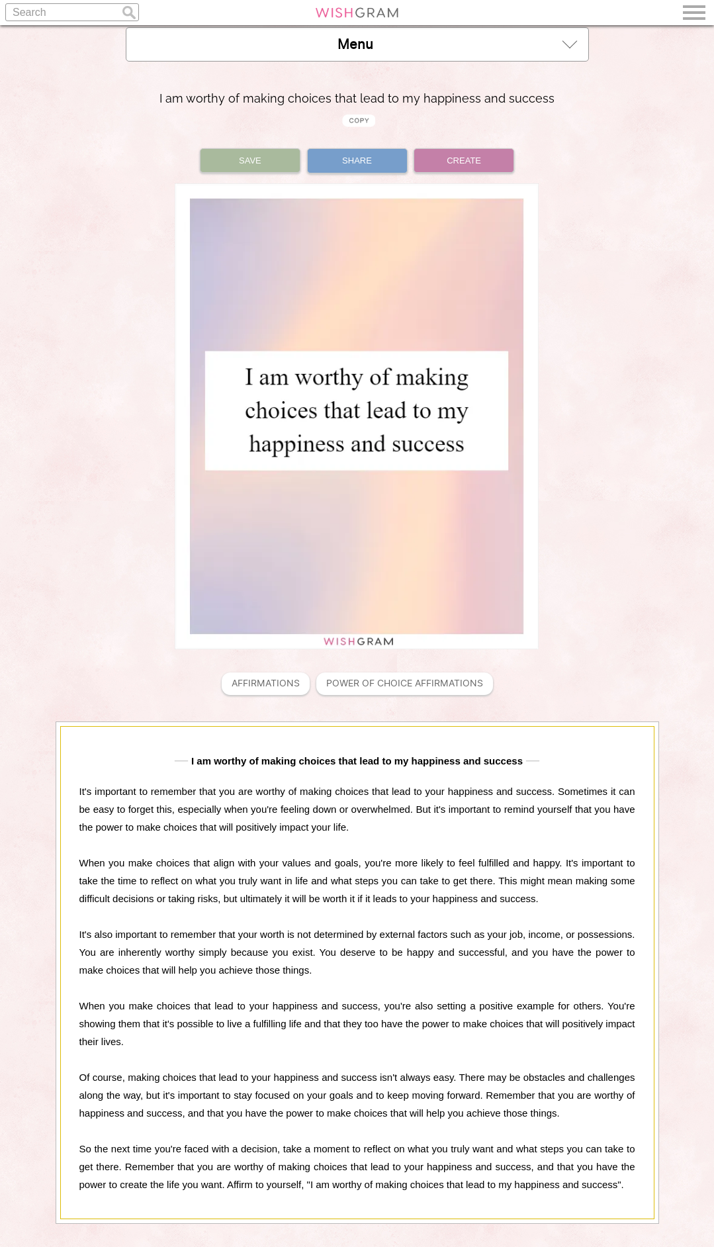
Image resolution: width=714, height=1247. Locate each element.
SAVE (250, 160)
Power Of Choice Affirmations (404, 683)
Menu (457, 44)
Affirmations (266, 683)
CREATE (464, 160)
